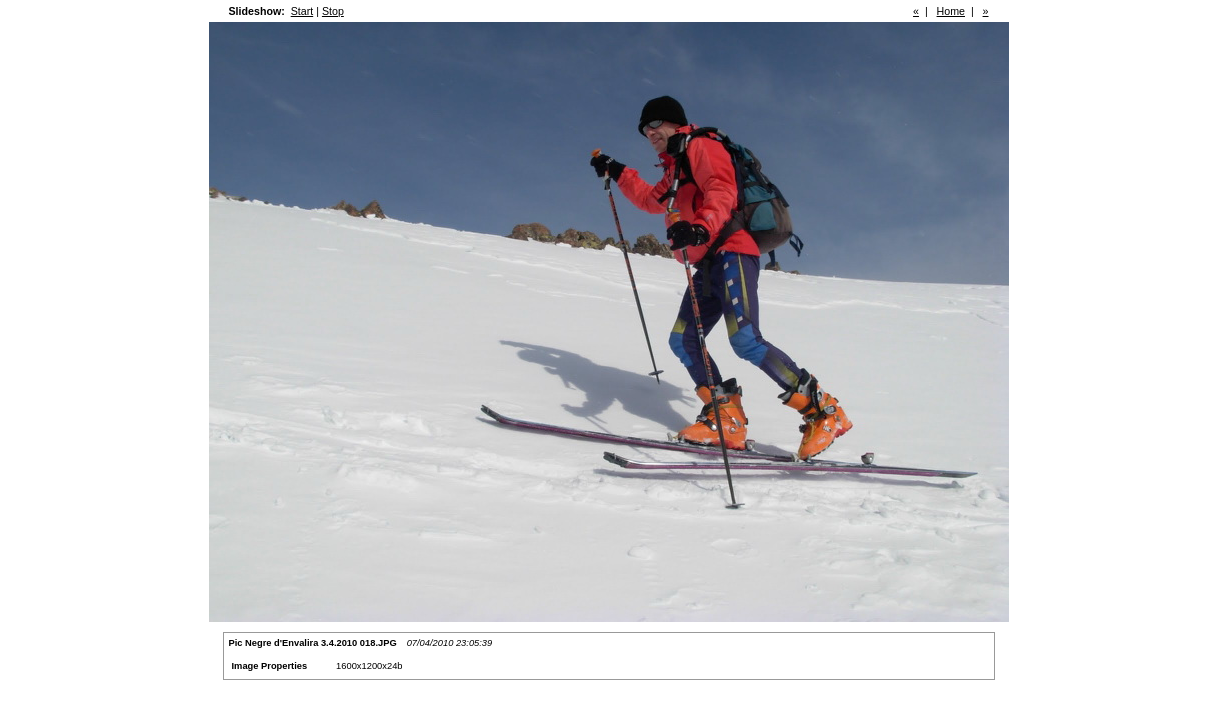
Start (302, 11)
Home (951, 11)
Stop (333, 11)
